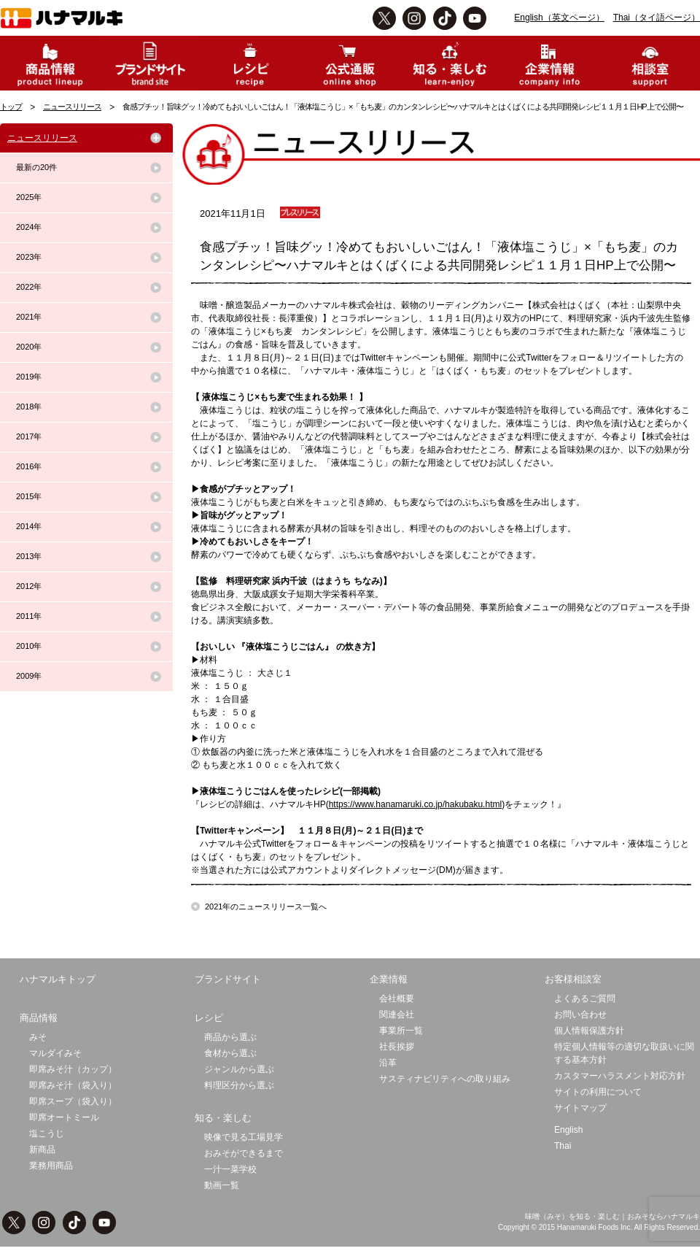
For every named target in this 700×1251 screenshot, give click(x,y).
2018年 (29, 406)
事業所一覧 (401, 1030)
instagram (414, 18)
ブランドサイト (228, 979)
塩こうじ (46, 1133)
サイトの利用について (598, 1092)
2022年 (29, 286)
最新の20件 (36, 167)
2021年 (29, 316)
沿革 (388, 1063)
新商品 (42, 1149)
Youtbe (474, 18)
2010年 (29, 646)
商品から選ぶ (230, 1037)
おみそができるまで (243, 1153)
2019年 (29, 376)
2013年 (29, 556)
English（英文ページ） (559, 17)
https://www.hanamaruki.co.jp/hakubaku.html (415, 804)
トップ (11, 106)
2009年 (29, 675)
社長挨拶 (396, 1047)
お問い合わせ (580, 1014)
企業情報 (389, 979)
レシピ (209, 1017)
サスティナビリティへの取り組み (444, 1079)
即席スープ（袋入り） (73, 1101)
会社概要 (396, 998)
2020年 (29, 346)
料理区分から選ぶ (239, 1085)
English (568, 1130)
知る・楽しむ (223, 1117)
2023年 (29, 257)
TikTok (444, 18)
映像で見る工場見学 (243, 1137)
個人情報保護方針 (589, 1030)
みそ (38, 1037)
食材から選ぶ (230, 1053)
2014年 (29, 526)
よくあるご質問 (584, 998)
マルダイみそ (55, 1053)
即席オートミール (64, 1117)
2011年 (29, 616)
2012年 (29, 586)
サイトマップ (580, 1108)
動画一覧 (221, 1185)
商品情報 (39, 1017)
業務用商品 (51, 1165)
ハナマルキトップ (58, 979)
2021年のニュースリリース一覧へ (266, 906)
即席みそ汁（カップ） (73, 1069)
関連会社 (396, 1014)
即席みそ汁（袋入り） (73, 1085)
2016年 (29, 466)
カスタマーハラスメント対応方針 (619, 1076)
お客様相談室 (573, 979)
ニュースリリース (72, 106)
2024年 (29, 227)
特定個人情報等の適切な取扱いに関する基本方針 (624, 1053)
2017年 (29, 436)
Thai (562, 1146)
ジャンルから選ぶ (239, 1069)
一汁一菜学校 (230, 1169)
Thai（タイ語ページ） (656, 17)
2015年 (29, 496)
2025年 (29, 197)
